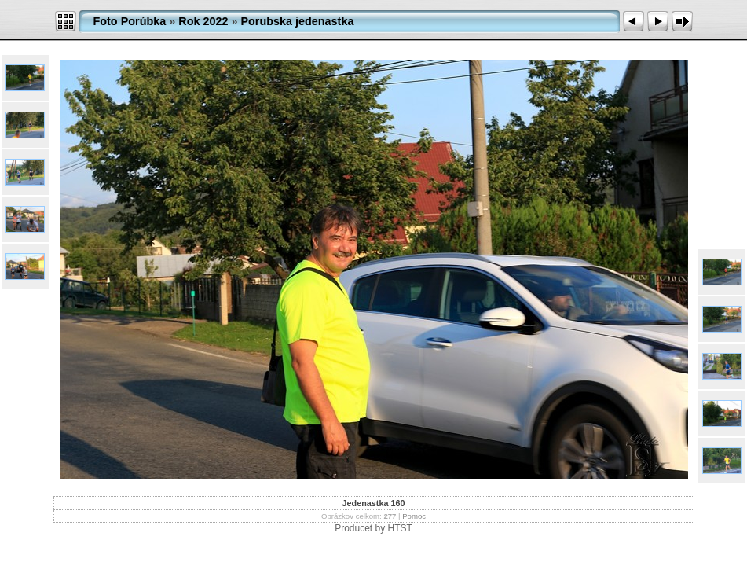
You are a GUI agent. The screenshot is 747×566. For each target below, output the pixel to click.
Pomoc (414, 516)
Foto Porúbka (130, 21)
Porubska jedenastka (296, 21)
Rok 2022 (203, 21)
